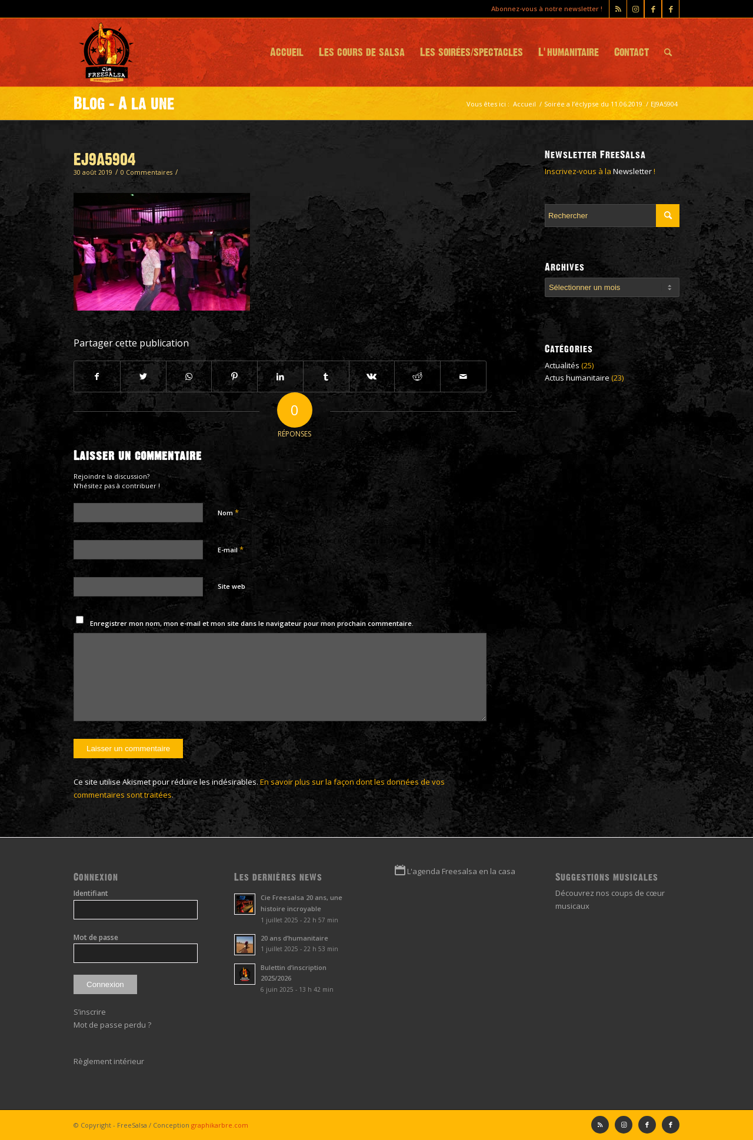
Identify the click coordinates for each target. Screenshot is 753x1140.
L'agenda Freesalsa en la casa (461, 871)
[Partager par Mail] (463, 376)
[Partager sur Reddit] (417, 376)
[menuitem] (286, 52)
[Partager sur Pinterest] (234, 376)
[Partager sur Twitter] (143, 376)
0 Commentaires (146, 172)
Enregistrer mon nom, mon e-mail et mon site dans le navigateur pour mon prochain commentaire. (252, 623)
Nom (228, 512)
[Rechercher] (668, 52)
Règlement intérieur (109, 1061)
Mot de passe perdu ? (112, 1024)
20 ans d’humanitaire (294, 938)
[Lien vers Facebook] (670, 9)
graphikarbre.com (219, 1125)
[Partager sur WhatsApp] (189, 376)
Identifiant (91, 893)
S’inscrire (90, 1011)
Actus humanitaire (577, 377)
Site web (231, 586)
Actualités (562, 365)
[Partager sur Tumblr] (326, 376)
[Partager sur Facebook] (97, 376)
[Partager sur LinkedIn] (280, 376)
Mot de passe (96, 937)
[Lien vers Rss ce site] (618, 9)
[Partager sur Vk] (372, 376)
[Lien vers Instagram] (635, 9)
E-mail (231, 549)
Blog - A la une (124, 103)
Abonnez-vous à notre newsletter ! (546, 8)
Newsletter (632, 171)
